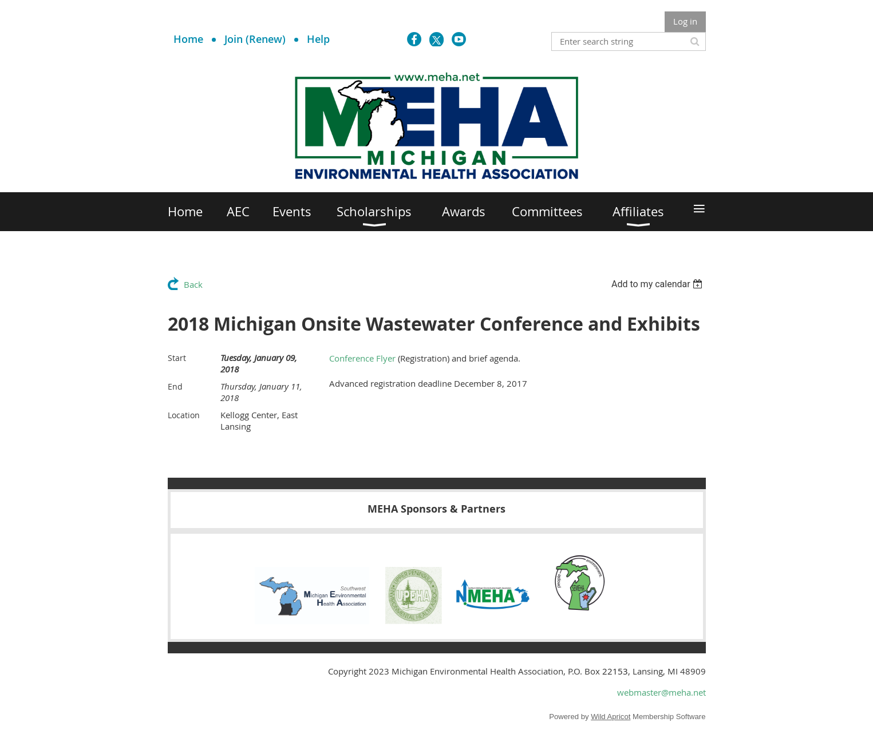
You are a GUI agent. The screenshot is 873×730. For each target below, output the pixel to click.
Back (193, 284)
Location (184, 415)
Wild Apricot (610, 716)
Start (177, 357)
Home (188, 39)
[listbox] (658, 284)
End (175, 386)
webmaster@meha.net (661, 692)
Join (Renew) (255, 39)
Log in (685, 21)
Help (318, 39)
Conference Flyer (362, 358)
